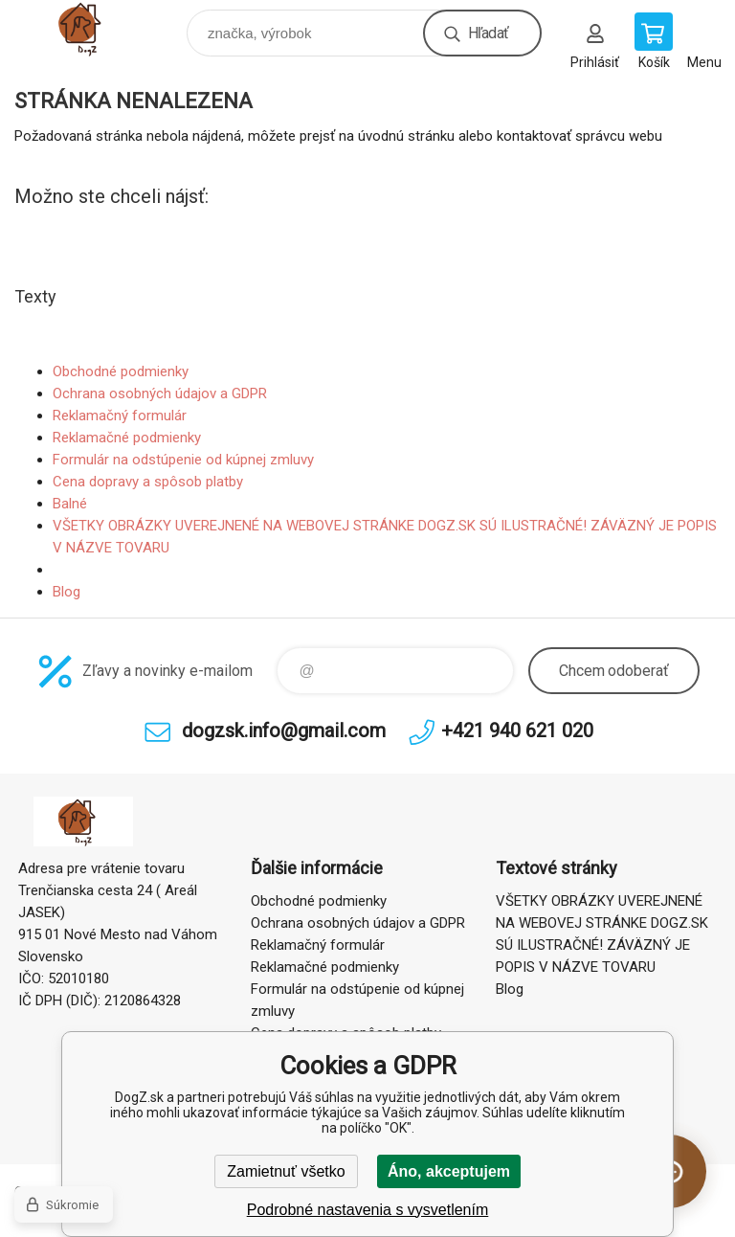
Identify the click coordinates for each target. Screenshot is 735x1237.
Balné (70, 503)
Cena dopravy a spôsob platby (148, 481)
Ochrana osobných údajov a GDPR (160, 393)
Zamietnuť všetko (286, 1171)
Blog (66, 591)
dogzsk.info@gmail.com (284, 730)
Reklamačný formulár (120, 415)
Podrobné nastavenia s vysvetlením (368, 1210)
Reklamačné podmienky (127, 437)
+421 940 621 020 (517, 730)
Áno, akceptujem (449, 1171)
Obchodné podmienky (121, 371)
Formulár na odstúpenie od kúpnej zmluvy (183, 459)
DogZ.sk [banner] (99, 28)
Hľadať (488, 33)
